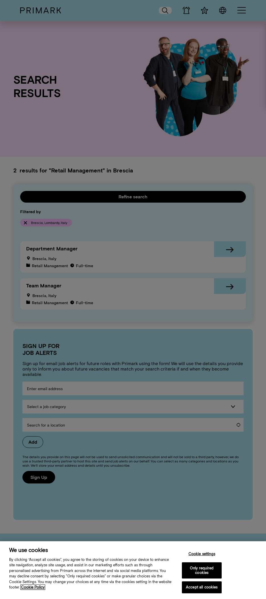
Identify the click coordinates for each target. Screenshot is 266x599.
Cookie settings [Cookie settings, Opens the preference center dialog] (201, 554)
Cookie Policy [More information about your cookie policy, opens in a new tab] (33, 588)
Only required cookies (201, 571)
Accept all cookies (201, 588)
